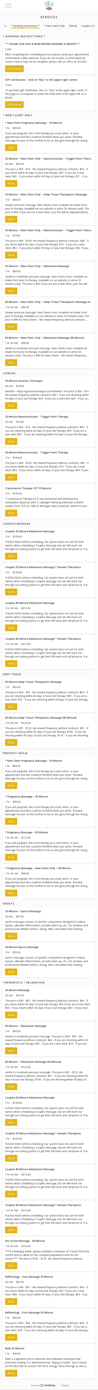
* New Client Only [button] (54, 25)
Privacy (65, 1385)
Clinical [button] (73, 25)
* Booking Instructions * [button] (25, 25)
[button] (49, 57)
